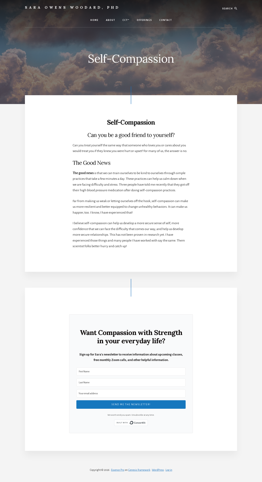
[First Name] (131, 371)
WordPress (158, 470)
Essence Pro (117, 470)
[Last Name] (131, 382)
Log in (168, 470)
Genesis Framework (139, 470)
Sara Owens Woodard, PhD (72, 7)
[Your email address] (131, 393)
